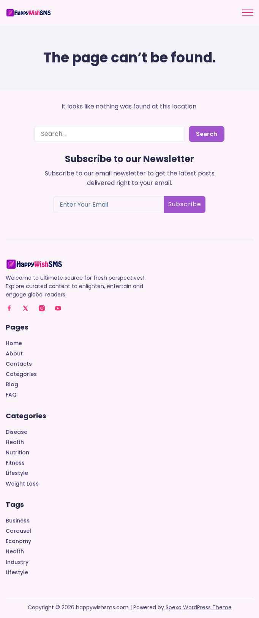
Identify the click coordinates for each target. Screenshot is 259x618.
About (14, 354)
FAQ (11, 395)
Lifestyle (17, 473)
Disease (16, 432)
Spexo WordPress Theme (199, 607)
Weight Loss (22, 484)
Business (18, 521)
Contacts (19, 364)
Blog (12, 384)
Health (15, 442)
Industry (17, 562)
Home (14, 343)
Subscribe (184, 204)
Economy (18, 541)
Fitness (15, 463)
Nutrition (17, 453)
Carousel (18, 531)
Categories (21, 374)
